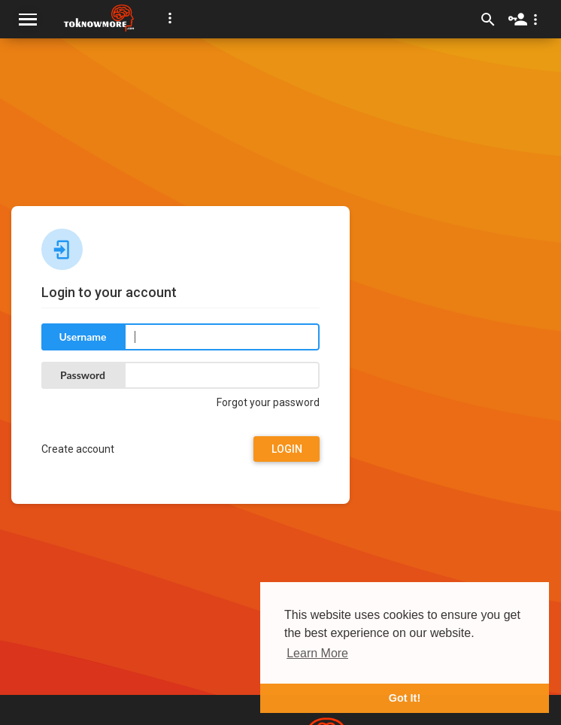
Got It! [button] (404, 698)
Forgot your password (268, 402)
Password (82, 375)
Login (286, 449)
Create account (77, 449)
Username (82, 336)
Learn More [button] (317, 653)
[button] (170, 18)
